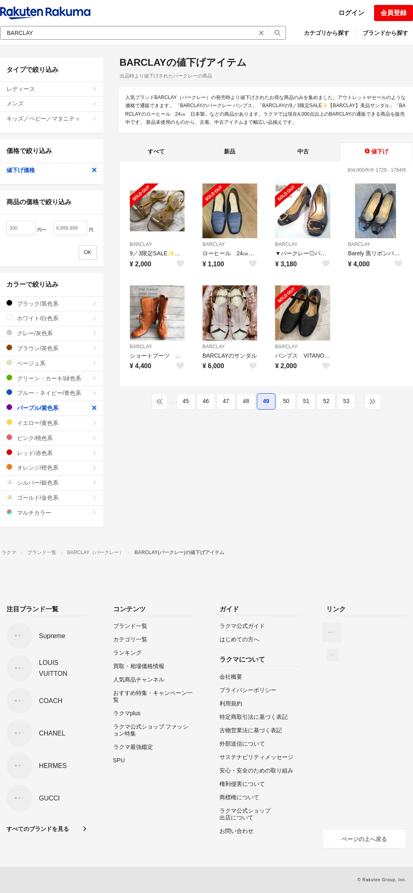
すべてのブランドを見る (37, 829)
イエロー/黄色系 (51, 422)
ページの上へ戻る (364, 839)
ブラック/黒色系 (51, 303)
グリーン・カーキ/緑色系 (51, 378)
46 (206, 401)
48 (246, 401)
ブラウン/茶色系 (51, 348)
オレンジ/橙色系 (51, 467)
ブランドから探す (385, 33)
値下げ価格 (51, 170)
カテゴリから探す (326, 33)
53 (346, 401)
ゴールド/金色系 (51, 497)
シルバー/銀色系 (51, 482)
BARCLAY (141, 244)
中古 (303, 151)
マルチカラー (51, 512)
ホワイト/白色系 (51, 318)
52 (326, 401)
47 (226, 401)
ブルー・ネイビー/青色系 (51, 392)
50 (286, 401)
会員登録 (394, 12)
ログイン (351, 12)
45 (186, 401)
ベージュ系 (51, 363)
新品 (229, 151)
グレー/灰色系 (51, 333)
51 (306, 401)
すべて (156, 151)
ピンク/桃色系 (51, 437)
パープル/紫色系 (51, 407)
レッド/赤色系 (51, 452)
